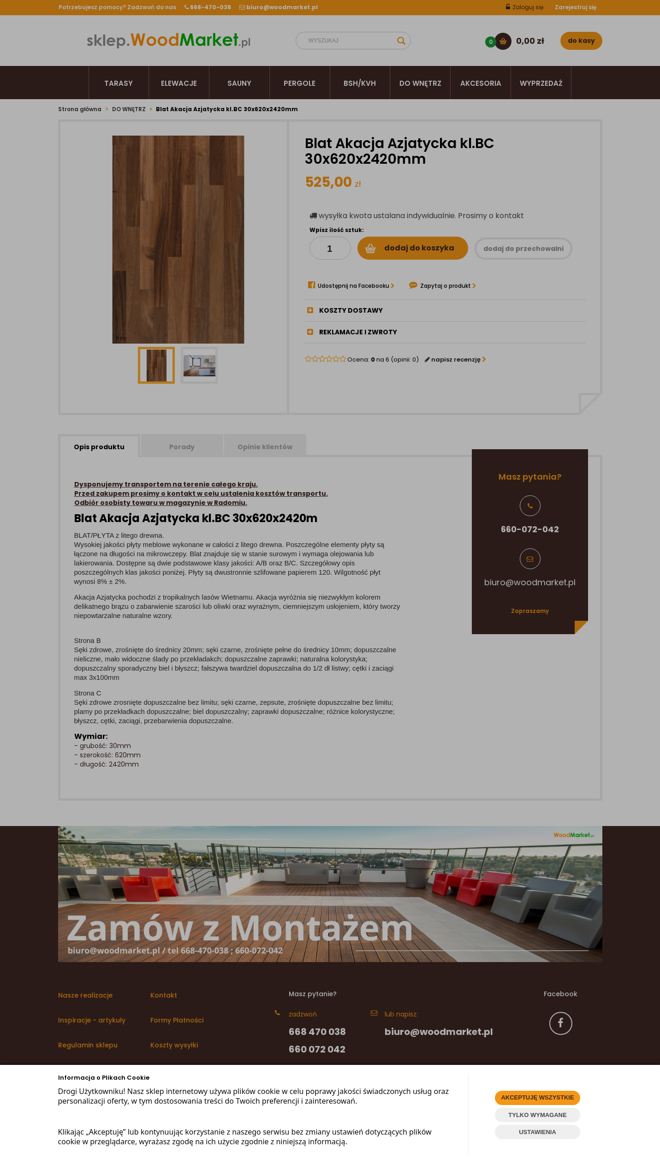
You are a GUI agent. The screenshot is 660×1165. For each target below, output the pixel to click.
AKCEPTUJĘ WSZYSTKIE (537, 1097)
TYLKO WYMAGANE (537, 1115)
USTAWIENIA (537, 1132)
